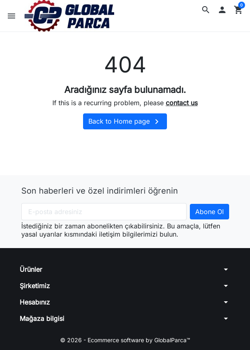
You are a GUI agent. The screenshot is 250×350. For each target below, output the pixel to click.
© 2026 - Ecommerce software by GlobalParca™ (125, 339)
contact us (182, 103)
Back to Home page (125, 121)
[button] (205, 10)
